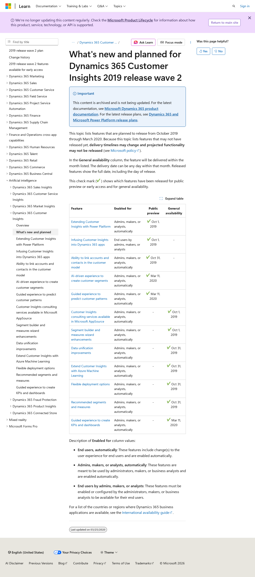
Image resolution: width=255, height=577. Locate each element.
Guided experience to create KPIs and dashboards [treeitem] (35, 390)
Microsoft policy (123, 150)
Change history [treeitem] (19, 57)
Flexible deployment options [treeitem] (35, 368)
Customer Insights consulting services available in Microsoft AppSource (90, 316)
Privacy (98, 563)
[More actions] (191, 42)
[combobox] (31, 42)
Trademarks (143, 563)
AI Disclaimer (14, 563)
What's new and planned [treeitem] (33, 232)
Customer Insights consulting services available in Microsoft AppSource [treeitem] (36, 312)
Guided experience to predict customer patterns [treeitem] (36, 297)
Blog (61, 563)
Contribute (80, 563)
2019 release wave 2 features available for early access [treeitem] (28, 67)
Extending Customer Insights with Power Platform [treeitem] (36, 241)
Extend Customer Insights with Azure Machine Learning (89, 371)
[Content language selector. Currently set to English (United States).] (26, 552)
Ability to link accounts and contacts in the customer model (90, 262)
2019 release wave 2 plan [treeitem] (26, 50)
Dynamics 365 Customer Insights (99, 42)
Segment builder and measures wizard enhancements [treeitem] (30, 331)
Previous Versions (41, 563)
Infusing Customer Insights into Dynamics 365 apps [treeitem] (34, 254)
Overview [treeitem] (22, 225)
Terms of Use (121, 563)
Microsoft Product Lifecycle (130, 20)
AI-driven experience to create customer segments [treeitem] (37, 284)
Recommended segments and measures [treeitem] (36, 377)
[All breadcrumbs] (73, 42)
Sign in (245, 6)
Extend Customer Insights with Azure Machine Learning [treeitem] (37, 358)
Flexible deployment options (90, 384)
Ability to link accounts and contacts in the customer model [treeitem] (35, 269)
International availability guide (145, 512)
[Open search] (233, 6)
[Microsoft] (8, 6)
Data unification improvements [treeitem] (27, 346)
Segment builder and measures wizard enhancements (85, 335)
